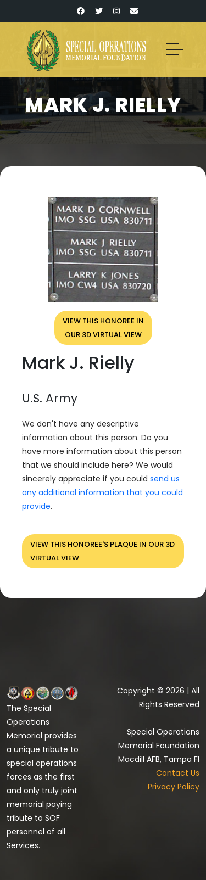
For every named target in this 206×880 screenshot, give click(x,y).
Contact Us (177, 772)
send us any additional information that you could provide (102, 492)
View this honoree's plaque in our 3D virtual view (102, 551)
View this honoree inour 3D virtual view (103, 328)
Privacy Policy (173, 786)
